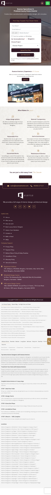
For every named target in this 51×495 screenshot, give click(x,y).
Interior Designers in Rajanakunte (9, 472)
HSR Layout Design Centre (12, 283)
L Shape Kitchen (12, 347)
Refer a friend (9, 236)
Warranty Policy (10, 259)
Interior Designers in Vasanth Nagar (29, 470)
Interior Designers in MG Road (9, 476)
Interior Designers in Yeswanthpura (10, 470)
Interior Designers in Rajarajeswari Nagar (30, 482)
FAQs (7, 239)
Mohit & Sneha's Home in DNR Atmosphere (10, 320)
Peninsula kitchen (5, 349)
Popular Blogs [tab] (15, 304)
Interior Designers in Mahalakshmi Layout (11, 468)
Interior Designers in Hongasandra (10, 460)
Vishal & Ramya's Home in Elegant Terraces (29, 309)
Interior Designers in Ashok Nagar (9, 451)
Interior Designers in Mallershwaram (27, 478)
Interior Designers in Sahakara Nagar (29, 472)
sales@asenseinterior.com (17, 185)
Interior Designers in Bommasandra (29, 445)
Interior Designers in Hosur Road (9, 462)
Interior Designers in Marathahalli (26, 433)
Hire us (8, 217)
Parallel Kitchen (28, 347)
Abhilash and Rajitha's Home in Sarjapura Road (31, 311)
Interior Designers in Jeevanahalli (9, 464)
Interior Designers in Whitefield (9, 427)
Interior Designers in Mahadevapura (10, 439)
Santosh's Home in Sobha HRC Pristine (39, 316)
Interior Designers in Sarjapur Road (28, 427)
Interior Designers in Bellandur (9, 435)
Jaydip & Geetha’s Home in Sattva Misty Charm (10, 311)
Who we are (9, 220)
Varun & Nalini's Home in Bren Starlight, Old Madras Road (13, 335)
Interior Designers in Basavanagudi (28, 451)
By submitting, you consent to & (25, 59)
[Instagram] (34, 206)
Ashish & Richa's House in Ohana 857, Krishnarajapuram (13, 337)
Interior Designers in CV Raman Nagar (29, 460)
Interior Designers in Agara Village (9, 449)
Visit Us (25, 79)
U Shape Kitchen (20, 347)
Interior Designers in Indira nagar (26, 435)
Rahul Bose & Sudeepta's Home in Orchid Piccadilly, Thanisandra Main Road (16, 324)
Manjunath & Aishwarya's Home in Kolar (9, 313)
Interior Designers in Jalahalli (26, 462)
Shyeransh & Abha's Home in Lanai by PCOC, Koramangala (13, 331)
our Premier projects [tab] (6, 304)
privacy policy (30, 59)
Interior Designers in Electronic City (10, 429)
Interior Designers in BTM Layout (27, 474)
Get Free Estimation (25, 177)
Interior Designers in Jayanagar (9, 478)
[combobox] (15, 33)
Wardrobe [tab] (12, 341)
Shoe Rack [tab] (40, 341)
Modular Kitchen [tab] (5, 341)
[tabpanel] (25, 323)
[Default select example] (25, 45)
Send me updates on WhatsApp (22, 36)
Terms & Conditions (11, 262)
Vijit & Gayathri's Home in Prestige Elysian (10, 318)
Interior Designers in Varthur (31, 468)
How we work (10, 224)
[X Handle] (15, 206)
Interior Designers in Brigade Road (29, 453)
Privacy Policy (9, 247)
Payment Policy (10, 250)
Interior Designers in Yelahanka (9, 433)
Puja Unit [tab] (4, 344)
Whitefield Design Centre (12, 275)
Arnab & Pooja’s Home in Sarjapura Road (31, 307)
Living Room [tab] (23, 341)
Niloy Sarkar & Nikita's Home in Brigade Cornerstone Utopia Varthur (15, 316)
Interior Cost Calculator (12, 230)
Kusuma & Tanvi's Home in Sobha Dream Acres (31, 322)
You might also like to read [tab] (25, 304)
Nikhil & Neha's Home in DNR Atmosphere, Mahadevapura (13, 333)
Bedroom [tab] (17, 341)
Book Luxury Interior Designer (14, 227)
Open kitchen (12, 349)
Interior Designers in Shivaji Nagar (9, 482)
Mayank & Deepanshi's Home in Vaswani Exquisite (33, 326)
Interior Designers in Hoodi (26, 437)
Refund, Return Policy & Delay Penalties (17, 253)
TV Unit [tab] (45, 341)
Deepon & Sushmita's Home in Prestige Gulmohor (11, 326)
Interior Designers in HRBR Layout (26, 476)
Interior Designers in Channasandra (28, 480)
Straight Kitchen (36, 347)
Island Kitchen (4, 347)
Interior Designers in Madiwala (27, 466)
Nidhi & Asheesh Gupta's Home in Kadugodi (10, 309)
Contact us (9, 233)
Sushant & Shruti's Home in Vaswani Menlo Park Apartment (32, 320)
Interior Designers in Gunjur (28, 457)
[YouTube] (29, 206)
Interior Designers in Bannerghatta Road (11, 443)
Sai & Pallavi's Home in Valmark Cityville (28, 318)
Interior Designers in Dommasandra (10, 457)
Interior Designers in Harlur (25, 441)
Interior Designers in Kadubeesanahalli (30, 447)
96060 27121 (37, 185)
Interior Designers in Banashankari (10, 445)
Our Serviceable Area (18, 39)
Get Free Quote (25, 55)
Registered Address (10, 266)
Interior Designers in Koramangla (9, 437)
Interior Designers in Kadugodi (27, 464)
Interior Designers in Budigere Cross (30, 439)
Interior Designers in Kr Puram (9, 441)
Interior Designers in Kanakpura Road (27, 431)
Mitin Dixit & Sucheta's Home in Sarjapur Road (29, 313)
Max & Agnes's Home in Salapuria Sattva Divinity (11, 307)
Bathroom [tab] (29, 341)
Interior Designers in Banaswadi (9, 474)
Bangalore (31, 39)
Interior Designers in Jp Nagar (8, 431)
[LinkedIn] (24, 206)
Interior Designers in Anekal (27, 449)
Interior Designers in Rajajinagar (9, 480)
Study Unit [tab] (34, 341)
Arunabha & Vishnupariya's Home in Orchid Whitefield (12, 329)
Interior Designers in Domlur (28, 455)
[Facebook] (20, 206)
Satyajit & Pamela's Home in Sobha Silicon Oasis (11, 322)
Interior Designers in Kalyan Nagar (9, 466)
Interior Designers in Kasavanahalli (10, 447)
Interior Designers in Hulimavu (31, 443)
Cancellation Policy (11, 256)
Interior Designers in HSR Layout (29, 429)
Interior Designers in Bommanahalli (10, 453)
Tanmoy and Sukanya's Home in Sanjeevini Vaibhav (37, 331)
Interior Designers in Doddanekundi (10, 455)
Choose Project (16, 42)
